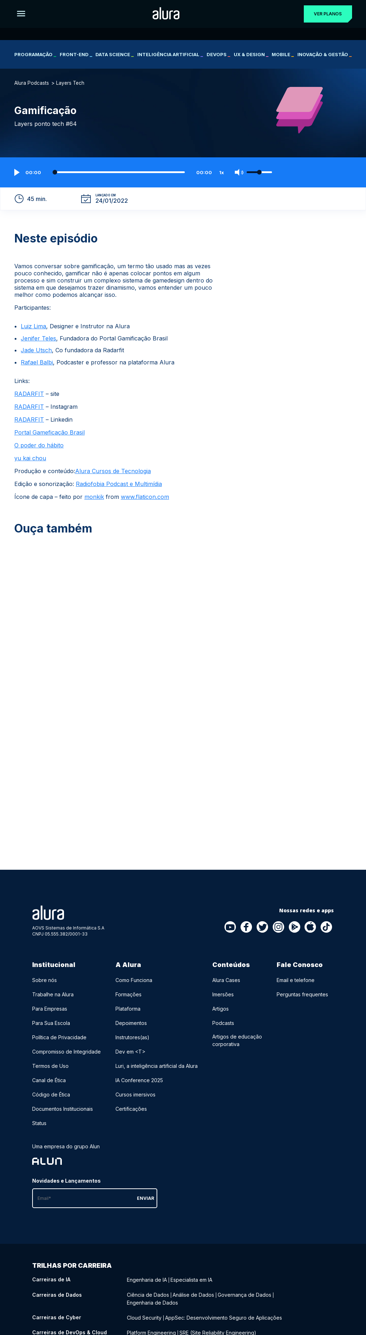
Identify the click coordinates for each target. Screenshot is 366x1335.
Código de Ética (51, 1094)
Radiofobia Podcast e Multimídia (119, 483)
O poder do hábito (39, 445)
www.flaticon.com (145, 496)
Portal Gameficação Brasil (49, 432)
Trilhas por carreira (72, 1265)
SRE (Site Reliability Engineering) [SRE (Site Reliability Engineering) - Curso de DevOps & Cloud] (217, 1330)
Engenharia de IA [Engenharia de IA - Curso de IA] (147, 1279)
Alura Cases (226, 980)
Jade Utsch (36, 350)
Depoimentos (131, 1023)
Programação (35, 54)
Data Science (114, 54)
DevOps (218, 54)
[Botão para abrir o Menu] (21, 14)
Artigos (220, 1009)
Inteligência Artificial (170, 54)
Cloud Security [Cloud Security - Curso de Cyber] (144, 1316)
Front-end (76, 54)
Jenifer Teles (38, 338)
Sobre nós (44, 980)
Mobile (283, 54)
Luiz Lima (33, 326)
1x (221, 172)
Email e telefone (296, 980)
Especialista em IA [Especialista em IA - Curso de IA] (191, 1279)
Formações (128, 994)
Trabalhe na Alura (53, 994)
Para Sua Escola (51, 1023)
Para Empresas (49, 1009)
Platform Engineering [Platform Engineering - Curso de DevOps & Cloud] (151, 1330)
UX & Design (251, 54)
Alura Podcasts (31, 83)
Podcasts (223, 1023)
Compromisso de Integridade (66, 1052)
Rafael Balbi (37, 362)
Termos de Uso (50, 1066)
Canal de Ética (49, 1080)
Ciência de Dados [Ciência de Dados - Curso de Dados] (148, 1294)
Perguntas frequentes (302, 994)
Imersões (223, 994)
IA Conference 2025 (139, 1080)
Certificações (131, 1109)
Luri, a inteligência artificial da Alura (156, 1066)
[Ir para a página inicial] (164, 14)
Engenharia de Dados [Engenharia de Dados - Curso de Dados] (152, 1301)
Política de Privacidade (59, 1037)
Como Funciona (133, 980)
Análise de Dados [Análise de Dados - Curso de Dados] (193, 1294)
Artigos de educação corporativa (237, 1040)
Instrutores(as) (132, 1037)
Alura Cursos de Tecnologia (113, 471)
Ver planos (326, 13)
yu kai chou (30, 458)
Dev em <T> (130, 1052)
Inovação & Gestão (324, 54)
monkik (94, 496)
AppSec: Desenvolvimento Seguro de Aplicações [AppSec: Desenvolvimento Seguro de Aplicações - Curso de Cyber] (223, 1316)
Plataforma (127, 1009)
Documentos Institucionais (62, 1109)
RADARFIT (29, 393)
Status (39, 1123)
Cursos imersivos (135, 1094)
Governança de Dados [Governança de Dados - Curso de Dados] (244, 1294)
